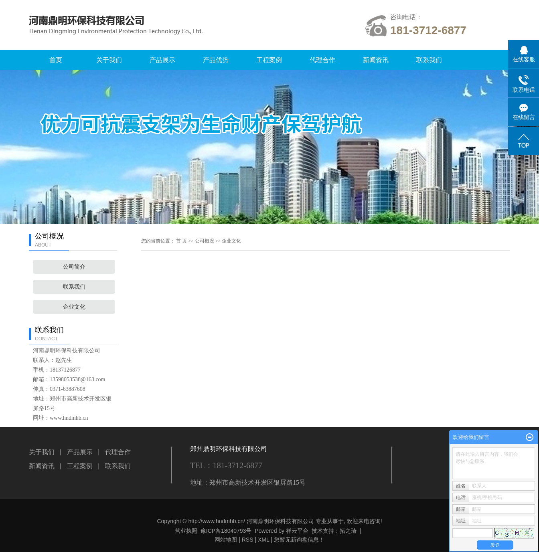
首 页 (181, 241)
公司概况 (204, 241)
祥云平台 (297, 531)
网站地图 (226, 539)
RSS (247, 539)
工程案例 (269, 60)
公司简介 (74, 267)
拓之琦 (348, 531)
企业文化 (74, 307)
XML (263, 539)
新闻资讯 (376, 60)
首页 (55, 60)
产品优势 (216, 60)
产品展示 (162, 60)
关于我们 (109, 60)
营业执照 (186, 531)
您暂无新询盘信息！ (299, 539)
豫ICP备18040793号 (226, 531)
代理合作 (322, 60)
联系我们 (429, 60)
